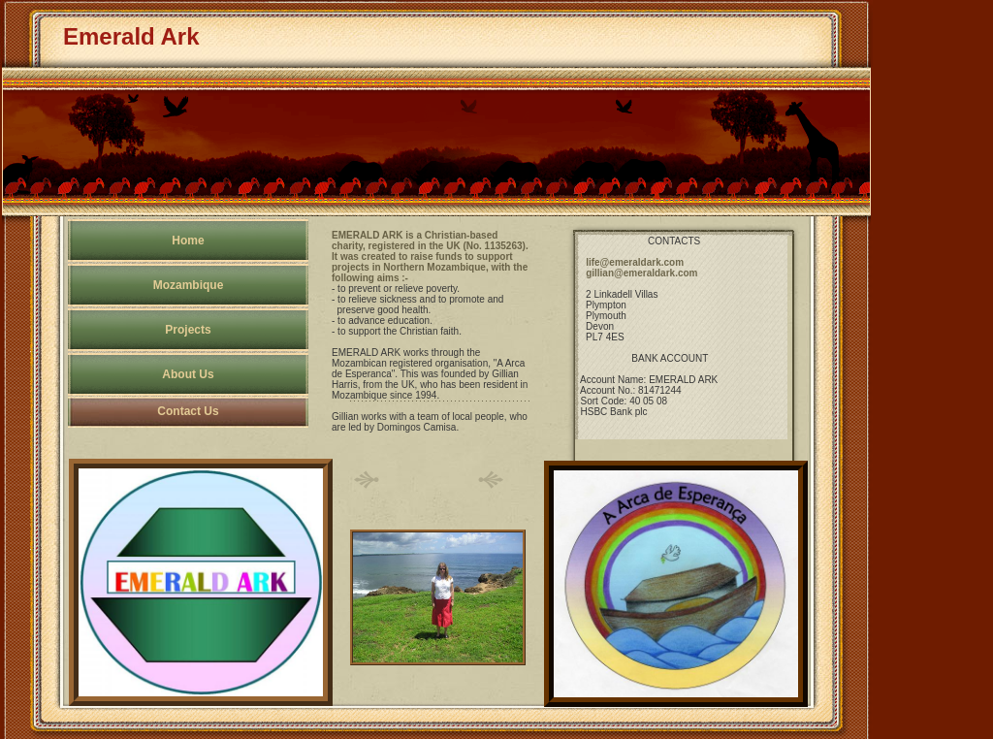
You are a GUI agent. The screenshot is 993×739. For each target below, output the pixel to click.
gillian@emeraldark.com (641, 273)
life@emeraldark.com (635, 262)
